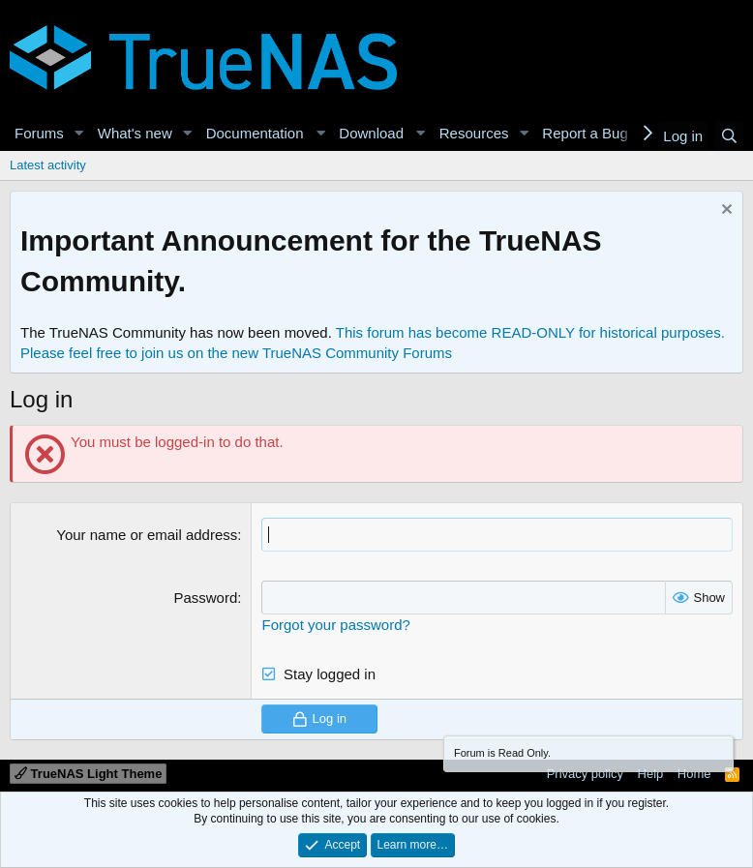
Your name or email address (146, 534)
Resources (474, 133)
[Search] (729, 136)
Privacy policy (585, 773)
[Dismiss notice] (724, 211)
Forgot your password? (335, 624)
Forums (39, 133)
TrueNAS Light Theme (88, 773)
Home (694, 773)
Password (205, 597)
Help (651, 773)
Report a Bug (584, 133)
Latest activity (48, 165)
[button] (79, 133)
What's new (135, 133)
